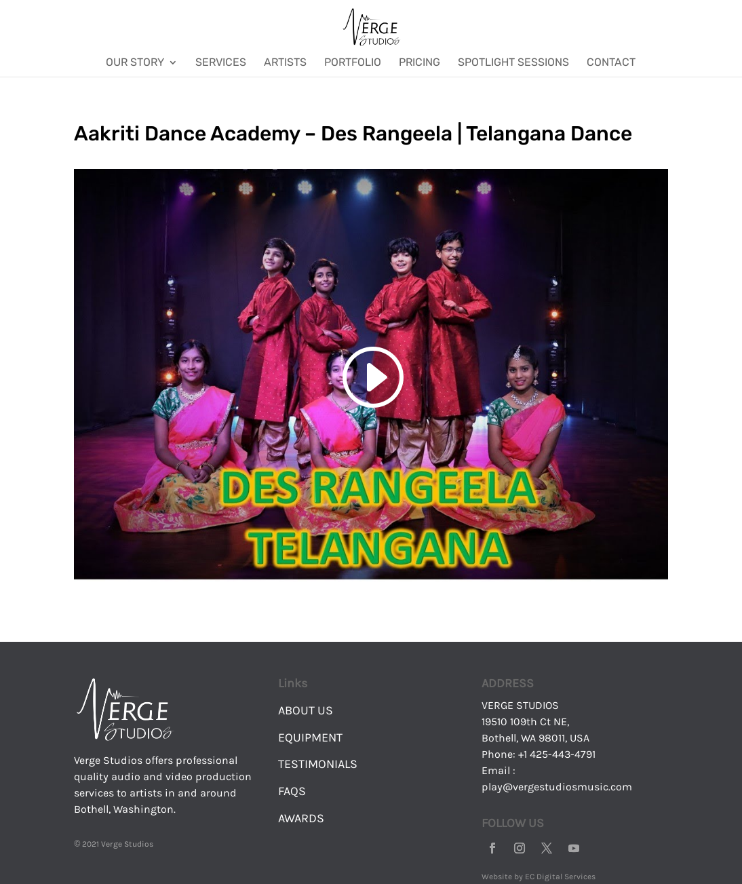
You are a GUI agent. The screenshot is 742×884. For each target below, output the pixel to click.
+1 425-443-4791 (556, 754)
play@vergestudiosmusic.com (557, 786)
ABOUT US (305, 710)
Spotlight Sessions (513, 63)
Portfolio (352, 63)
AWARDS (301, 818)
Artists (285, 63)
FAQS (292, 791)
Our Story (135, 63)
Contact (611, 63)
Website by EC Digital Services (538, 876)
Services (220, 63)
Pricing (419, 63)
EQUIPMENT (310, 737)
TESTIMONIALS (317, 763)
